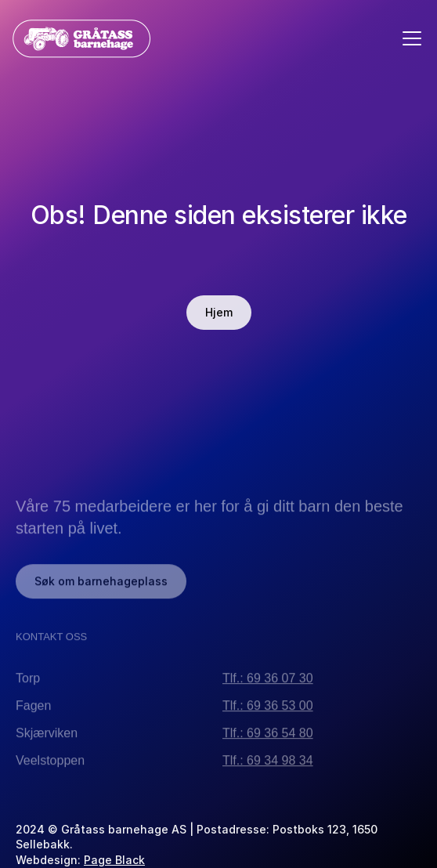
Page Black (114, 859)
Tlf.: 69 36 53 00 (267, 708)
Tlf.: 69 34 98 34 (267, 763)
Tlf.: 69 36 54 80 (267, 736)
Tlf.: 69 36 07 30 (267, 681)
